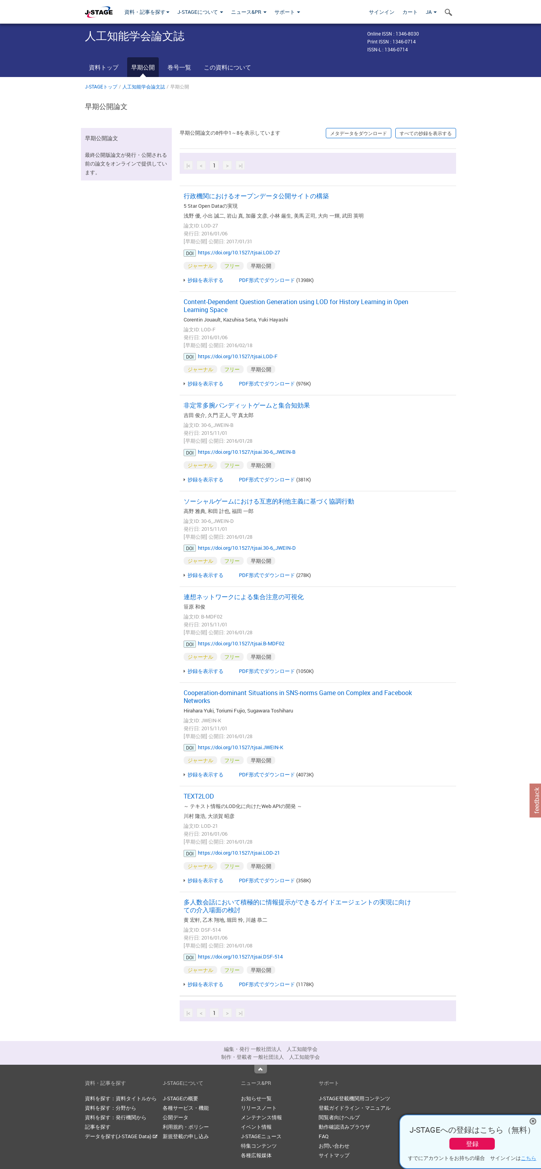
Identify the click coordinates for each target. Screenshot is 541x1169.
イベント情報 (256, 1126)
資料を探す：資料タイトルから (121, 1098)
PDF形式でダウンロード (267, 280)
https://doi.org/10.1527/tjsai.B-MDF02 (241, 643)
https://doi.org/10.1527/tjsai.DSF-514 (240, 956)
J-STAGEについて (200, 11)
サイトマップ (334, 1155)
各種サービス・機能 (186, 1107)
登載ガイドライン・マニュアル (355, 1107)
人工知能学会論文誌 (143, 86)
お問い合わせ (334, 1145)
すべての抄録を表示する (426, 133)
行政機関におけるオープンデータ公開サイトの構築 (256, 196)
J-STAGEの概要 (180, 1098)
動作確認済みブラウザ (344, 1126)
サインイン (381, 11)
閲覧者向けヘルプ (339, 1117)
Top (260, 1069)
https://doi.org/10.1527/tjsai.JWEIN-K (240, 747)
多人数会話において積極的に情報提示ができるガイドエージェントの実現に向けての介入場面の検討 (297, 906)
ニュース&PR (249, 11)
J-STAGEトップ (101, 86)
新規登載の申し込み (186, 1136)
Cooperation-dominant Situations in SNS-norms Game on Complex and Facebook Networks (298, 696)
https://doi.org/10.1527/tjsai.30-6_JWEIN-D (247, 547)
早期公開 (143, 67)
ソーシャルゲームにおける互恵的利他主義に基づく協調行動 (269, 501)
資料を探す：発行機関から (116, 1117)
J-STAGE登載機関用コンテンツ (354, 1098)
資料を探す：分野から (110, 1107)
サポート (287, 11)
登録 (472, 1143)
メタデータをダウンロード (358, 133)
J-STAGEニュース (261, 1136)
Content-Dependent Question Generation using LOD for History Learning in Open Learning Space (296, 305)
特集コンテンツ (259, 1145)
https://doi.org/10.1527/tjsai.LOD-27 (239, 252)
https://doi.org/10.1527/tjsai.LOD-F (238, 356)
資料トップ (103, 67)
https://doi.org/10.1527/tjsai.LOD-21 (239, 852)
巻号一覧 (179, 67)
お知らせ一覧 (256, 1098)
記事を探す (98, 1126)
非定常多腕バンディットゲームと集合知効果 (247, 405)
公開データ (175, 1117)
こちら (528, 1157)
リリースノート (259, 1107)
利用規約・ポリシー (186, 1126)
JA (431, 11)
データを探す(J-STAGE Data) (121, 1136)
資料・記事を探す (146, 11)
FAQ (324, 1136)
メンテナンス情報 (261, 1117)
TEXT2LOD (199, 796)
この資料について (227, 67)
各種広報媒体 (256, 1155)
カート (410, 11)
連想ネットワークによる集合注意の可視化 (244, 596)
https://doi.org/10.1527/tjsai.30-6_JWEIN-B (246, 451)
